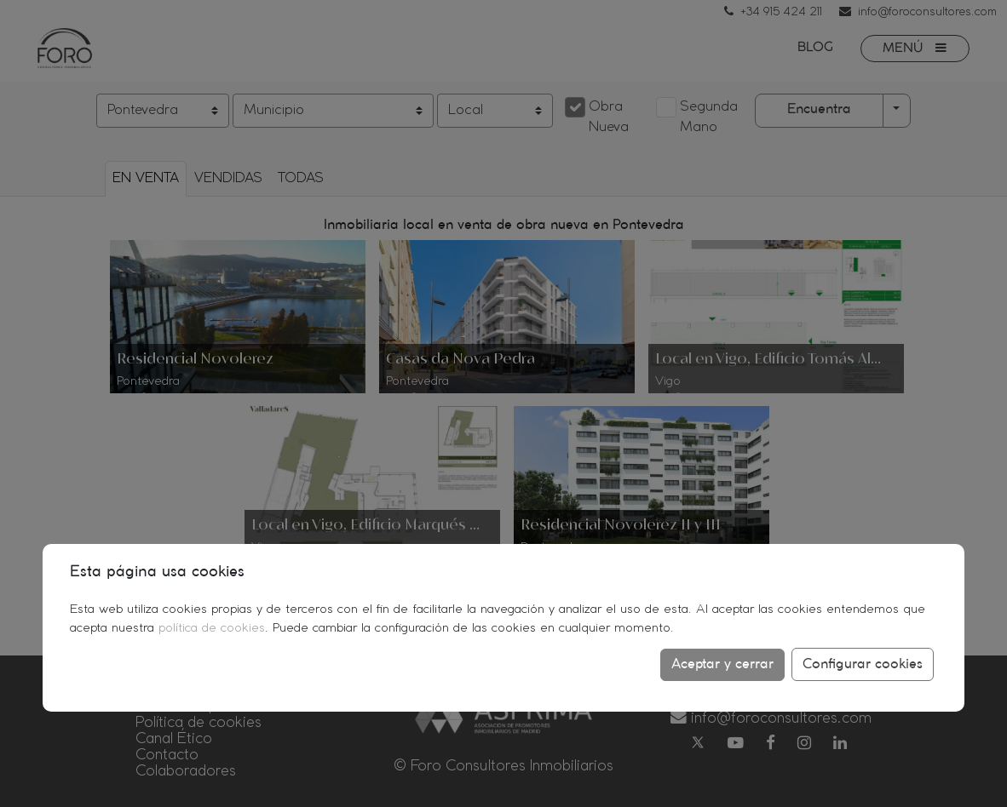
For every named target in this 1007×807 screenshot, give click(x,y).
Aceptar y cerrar (722, 664)
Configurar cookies (863, 664)
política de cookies (211, 628)
